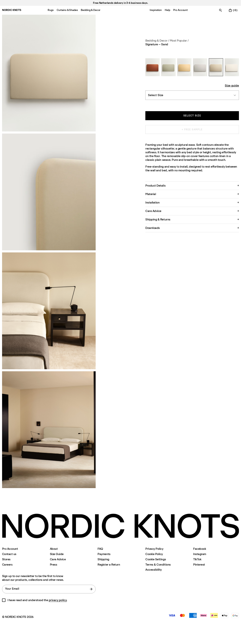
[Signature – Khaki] (168, 67)
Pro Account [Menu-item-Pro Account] (180, 10)
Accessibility (153, 569)
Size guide (232, 85)
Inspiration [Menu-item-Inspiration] (156, 10)
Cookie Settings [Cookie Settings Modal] (155, 559)
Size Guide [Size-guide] (57, 554)
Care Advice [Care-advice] (58, 559)
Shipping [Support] (103, 559)
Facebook (199, 549)
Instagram (199, 554)
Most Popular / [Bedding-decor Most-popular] (179, 40)
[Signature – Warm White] (232, 67)
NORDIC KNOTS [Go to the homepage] (11, 10)
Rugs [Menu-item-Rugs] (50, 10)
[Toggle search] (220, 10)
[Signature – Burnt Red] (152, 67)
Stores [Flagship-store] (6, 559)
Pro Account (10, 549)
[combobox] (192, 95)
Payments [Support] (104, 554)
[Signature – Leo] (184, 67)
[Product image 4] (49, 429)
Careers (7, 564)
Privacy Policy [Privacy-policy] (154, 549)
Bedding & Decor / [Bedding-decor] (157, 40)
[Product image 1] (49, 73)
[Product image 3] (49, 310)
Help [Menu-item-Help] (167, 10)
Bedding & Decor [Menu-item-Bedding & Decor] (90, 10)
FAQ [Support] (100, 549)
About (54, 549)
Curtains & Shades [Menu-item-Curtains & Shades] (67, 10)
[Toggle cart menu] (232, 10)
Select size (192, 115)
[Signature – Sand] (216, 67)
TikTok (197, 559)
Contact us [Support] (9, 554)
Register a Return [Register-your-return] (109, 564)
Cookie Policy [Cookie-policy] (154, 554)
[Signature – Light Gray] (200, 67)
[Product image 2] (49, 192)
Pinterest (199, 564)
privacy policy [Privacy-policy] (58, 600)
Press (53, 564)
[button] (192, 186)
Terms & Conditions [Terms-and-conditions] (158, 564)
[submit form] (91, 589)
